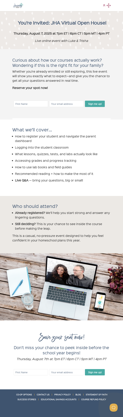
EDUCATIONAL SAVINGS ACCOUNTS (58, 399)
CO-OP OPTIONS (24, 394)
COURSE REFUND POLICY (93, 399)
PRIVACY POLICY (62, 394)
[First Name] (31, 104)
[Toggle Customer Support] (114, 408)
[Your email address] (66, 104)
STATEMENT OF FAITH (96, 394)
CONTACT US (43, 394)
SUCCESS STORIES (26, 399)
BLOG (78, 394)
